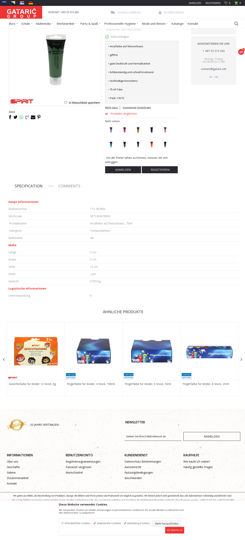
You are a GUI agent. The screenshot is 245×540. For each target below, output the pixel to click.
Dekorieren (44, 31)
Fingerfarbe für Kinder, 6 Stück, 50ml (148, 412)
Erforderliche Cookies (77, 523)
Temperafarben (85, 31)
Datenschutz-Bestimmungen (143, 490)
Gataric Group (15, 31)
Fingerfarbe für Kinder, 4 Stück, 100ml (91, 412)
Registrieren (212, 3)
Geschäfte (13, 495)
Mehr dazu (111, 136)
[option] (36, 388)
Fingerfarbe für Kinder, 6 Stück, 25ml (206, 412)
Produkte (31, 31)
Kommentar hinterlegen (137, 136)
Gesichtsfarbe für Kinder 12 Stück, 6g (32, 412)
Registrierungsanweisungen (83, 490)
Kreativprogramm (64, 31)
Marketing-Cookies (138, 523)
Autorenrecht (133, 495)
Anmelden (123, 198)
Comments (69, 214)
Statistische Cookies (109, 523)
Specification (29, 214)
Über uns (12, 490)
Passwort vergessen (78, 495)
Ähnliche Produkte (122, 340)
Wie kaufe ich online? (196, 490)
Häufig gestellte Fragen (198, 495)
